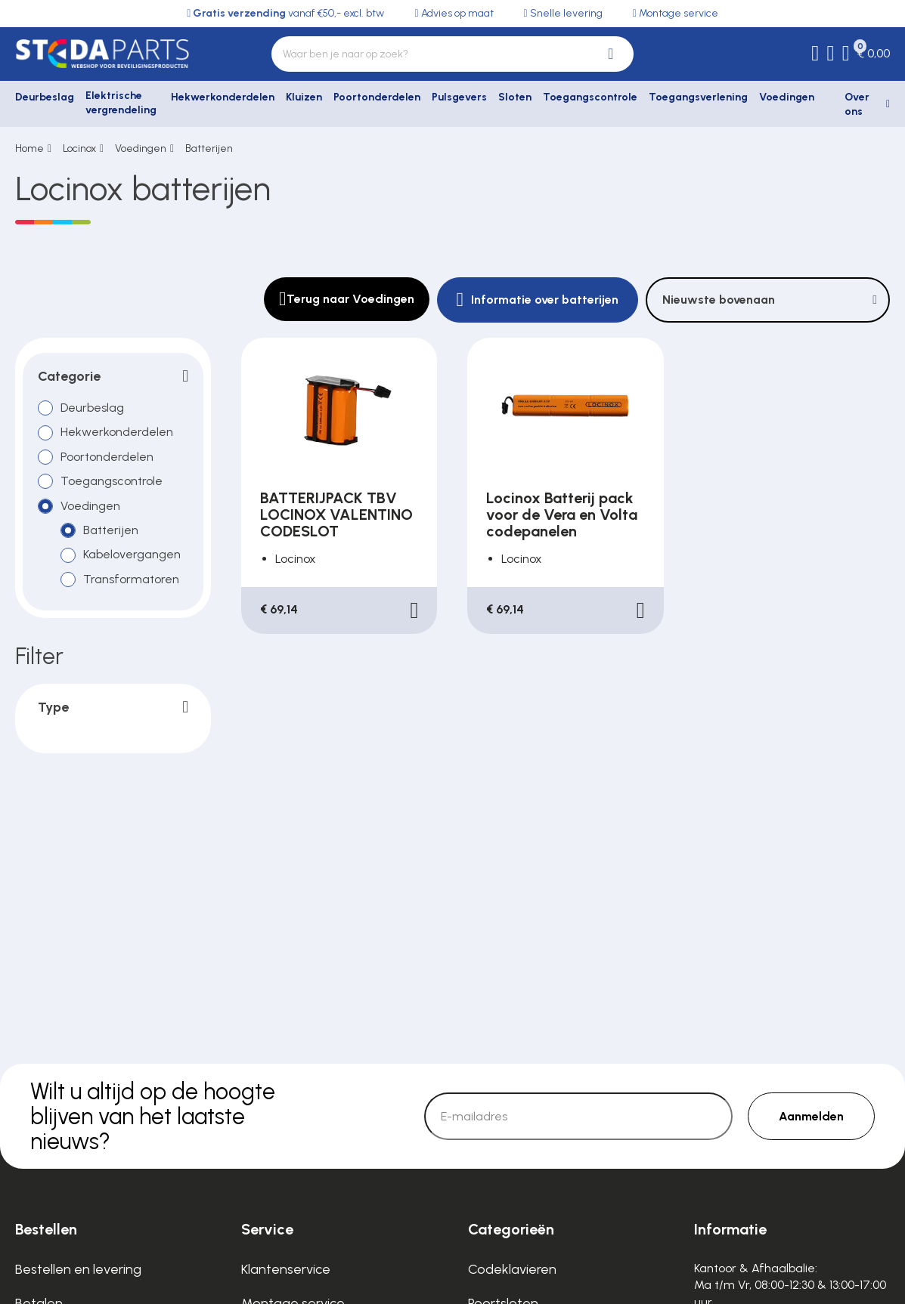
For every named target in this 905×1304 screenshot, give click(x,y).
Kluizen (304, 97)
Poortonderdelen (376, 97)
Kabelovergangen (132, 554)
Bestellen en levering (78, 1269)
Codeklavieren (512, 1269)
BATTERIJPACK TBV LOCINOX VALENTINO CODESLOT (336, 514)
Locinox (79, 148)
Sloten (515, 97)
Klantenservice (285, 1269)
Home (29, 148)
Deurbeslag (44, 97)
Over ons (857, 105)
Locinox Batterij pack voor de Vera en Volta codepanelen (561, 514)
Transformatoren (131, 579)
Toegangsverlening (698, 97)
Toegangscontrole (590, 97)
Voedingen (786, 97)
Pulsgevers (459, 97)
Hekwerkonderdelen (222, 97)
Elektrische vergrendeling (121, 103)
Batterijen (209, 148)
